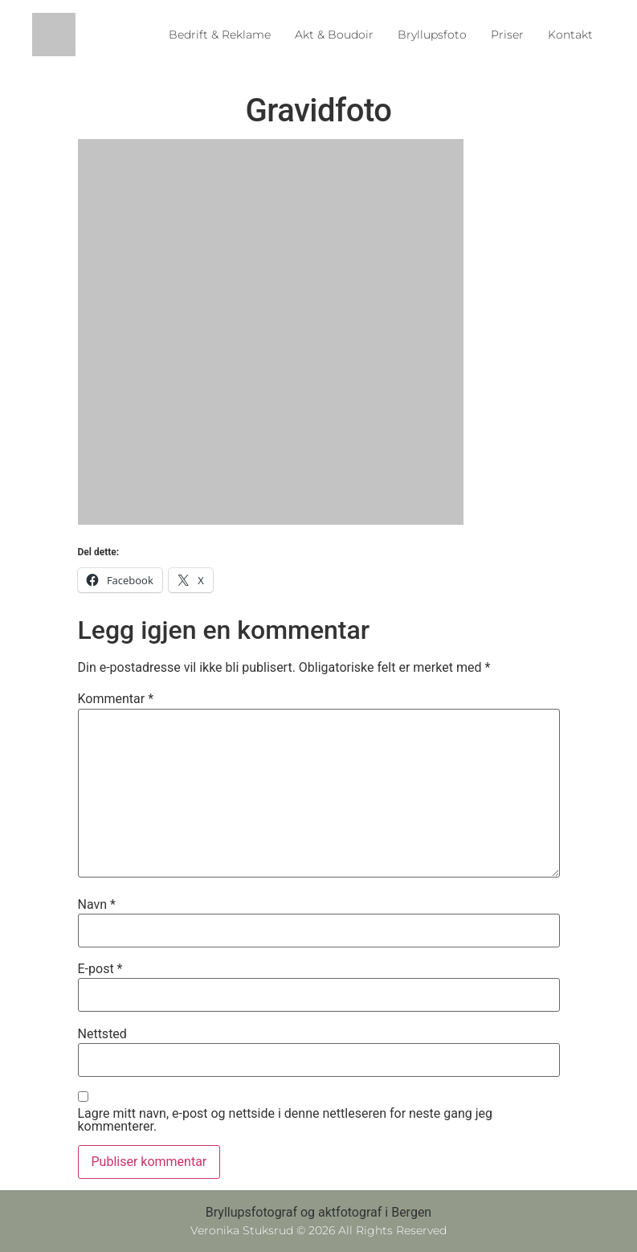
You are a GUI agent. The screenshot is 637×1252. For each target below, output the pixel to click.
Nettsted (102, 1034)
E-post (100, 969)
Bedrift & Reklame (220, 34)
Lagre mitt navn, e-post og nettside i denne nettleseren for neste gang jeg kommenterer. (285, 1120)
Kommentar (116, 699)
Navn (97, 904)
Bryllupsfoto (432, 34)
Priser (507, 34)
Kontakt (570, 34)
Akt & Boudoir (334, 34)
